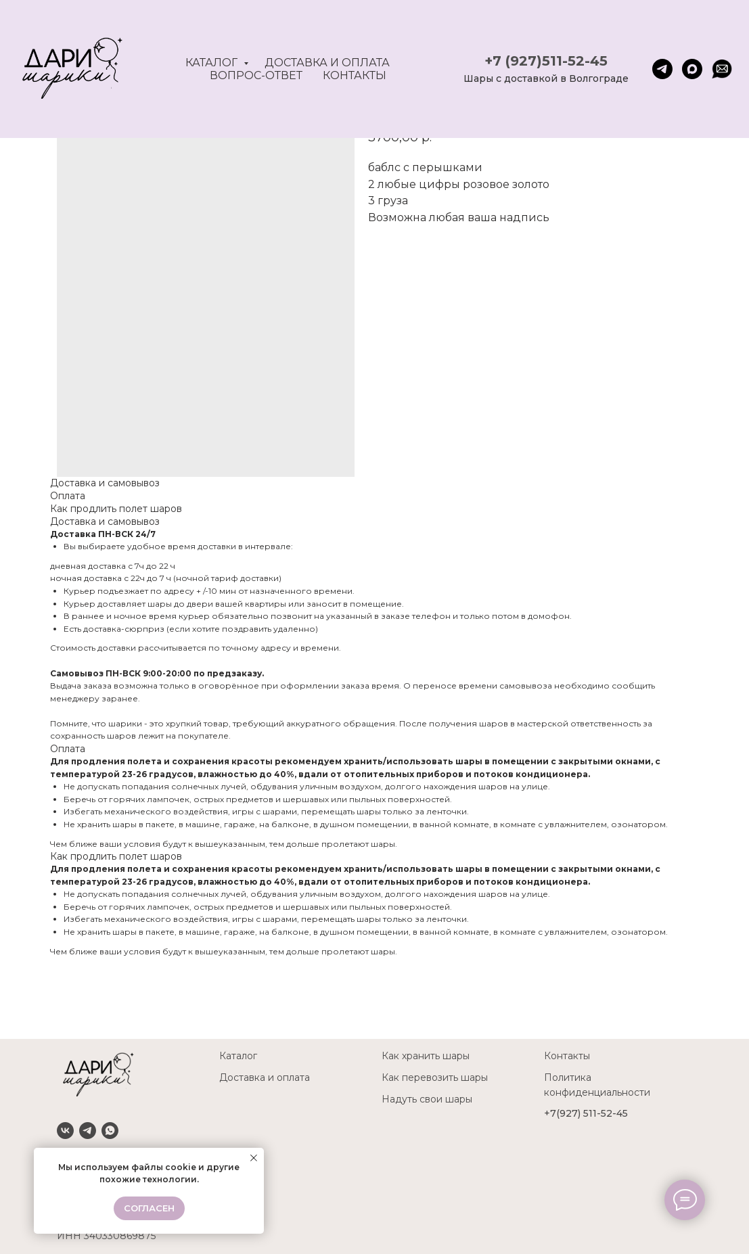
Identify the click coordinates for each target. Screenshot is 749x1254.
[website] (722, 69)
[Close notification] (253, 1158)
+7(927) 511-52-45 (586, 1113)
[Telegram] (87, 1130)
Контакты (354, 75)
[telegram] (662, 69)
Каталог (212, 62)
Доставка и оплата (327, 62)
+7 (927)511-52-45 (546, 61)
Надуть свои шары (427, 1099)
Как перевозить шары (435, 1077)
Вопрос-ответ (256, 75)
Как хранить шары (426, 1056)
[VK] (65, 1130)
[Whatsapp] (109, 1130)
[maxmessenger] (692, 69)
